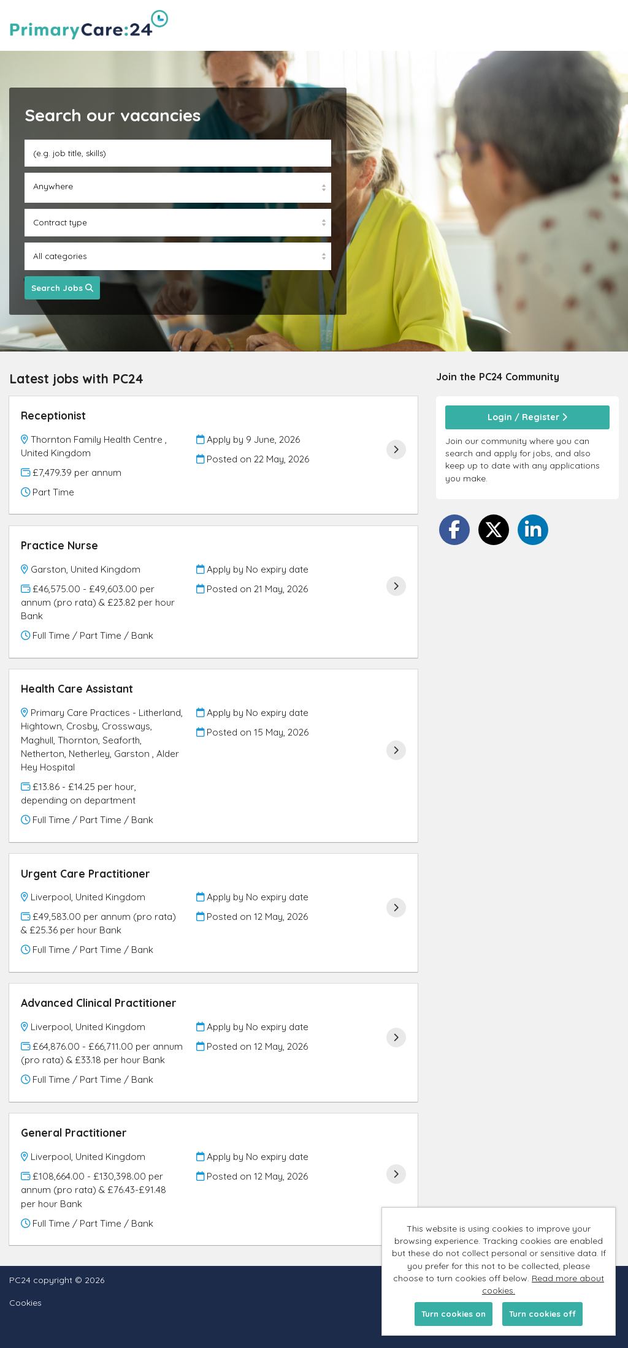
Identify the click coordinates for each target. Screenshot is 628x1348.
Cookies (25, 1303)
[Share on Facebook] (454, 529)
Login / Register (527, 417)
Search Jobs (62, 288)
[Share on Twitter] (493, 529)
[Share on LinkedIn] (533, 529)
